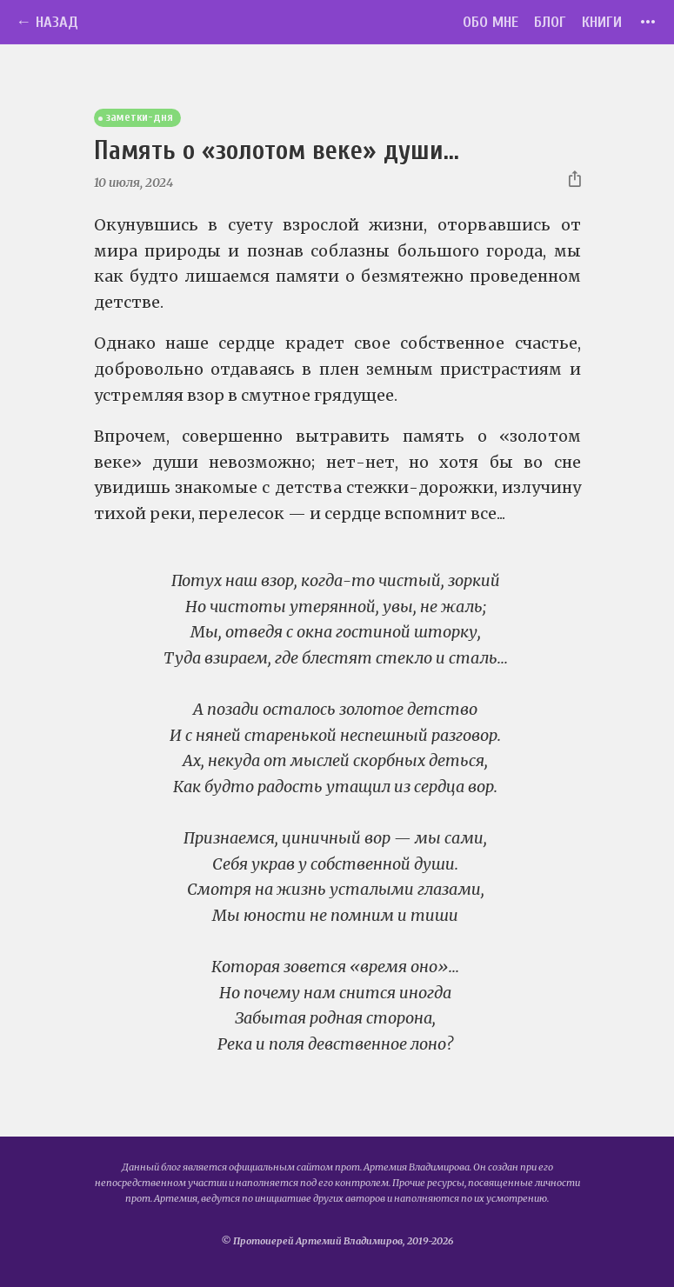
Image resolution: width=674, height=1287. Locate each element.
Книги (602, 22)
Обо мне (490, 22)
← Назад (47, 22)
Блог (550, 22)
